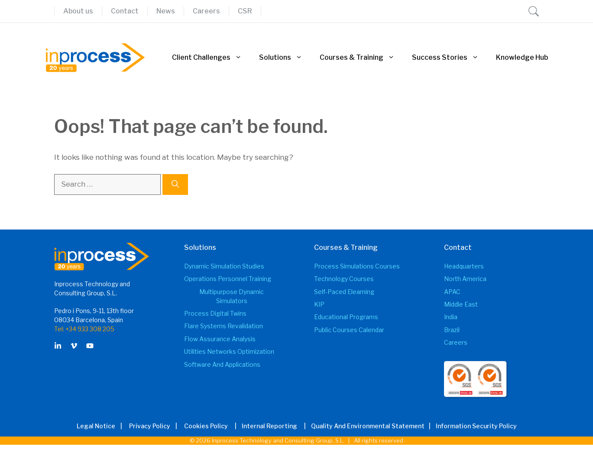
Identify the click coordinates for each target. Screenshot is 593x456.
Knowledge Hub (522, 57)
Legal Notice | (102, 426)
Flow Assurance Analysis (220, 339)
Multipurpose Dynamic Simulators (231, 296)
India (450, 316)
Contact (125, 11)
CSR (245, 11)
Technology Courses (344, 278)
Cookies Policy (206, 426)
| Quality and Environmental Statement (361, 426)
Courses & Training (361, 58)
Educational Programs (346, 316)
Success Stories (449, 58)
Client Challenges (211, 58)
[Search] (175, 184)
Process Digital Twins (215, 313)
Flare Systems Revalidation (223, 326)
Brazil (452, 329)
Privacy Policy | (155, 426)
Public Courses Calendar (349, 329)
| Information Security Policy (471, 426)
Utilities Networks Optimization (229, 351)
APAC (452, 291)
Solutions (285, 58)
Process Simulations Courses (357, 266)
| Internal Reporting (263, 426)
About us (78, 11)
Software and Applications (222, 364)
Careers (206, 11)
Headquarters (464, 266)
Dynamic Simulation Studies (224, 266)
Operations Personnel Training (227, 278)
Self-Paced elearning (344, 291)
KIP (319, 304)
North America (465, 278)
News (165, 11)
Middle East (461, 304)
